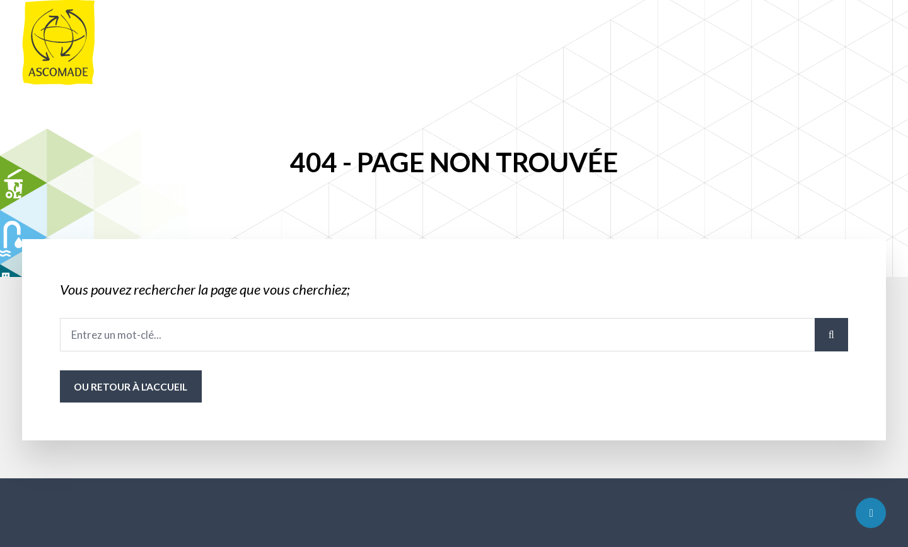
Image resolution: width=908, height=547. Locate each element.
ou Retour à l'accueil (130, 386)
